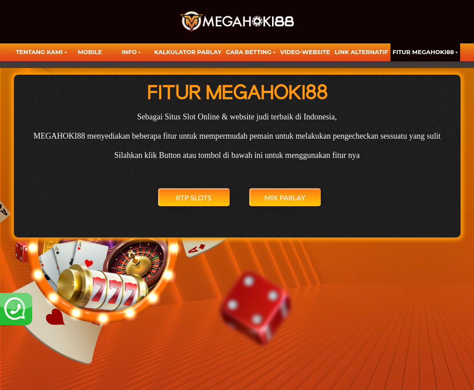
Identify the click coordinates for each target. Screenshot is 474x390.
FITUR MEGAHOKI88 (423, 51)
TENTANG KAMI (39, 51)
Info (129, 51)
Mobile (90, 51)
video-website (305, 51)
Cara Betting (249, 51)
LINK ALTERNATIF (361, 51)
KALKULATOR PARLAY (188, 51)
